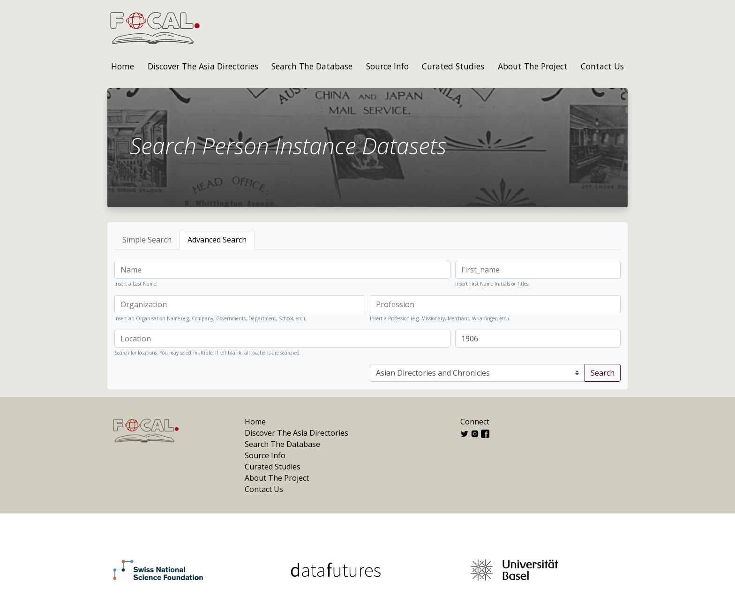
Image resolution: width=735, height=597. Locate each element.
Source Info (387, 66)
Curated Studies (453, 66)
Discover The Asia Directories (203, 66)
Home (122, 66)
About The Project (533, 66)
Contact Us (602, 66)
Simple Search (147, 239)
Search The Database (311, 66)
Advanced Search (217, 239)
